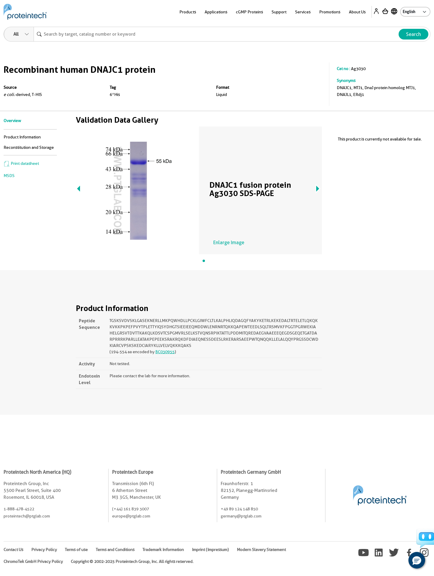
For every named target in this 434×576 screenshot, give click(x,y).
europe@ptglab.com (131, 516)
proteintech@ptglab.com (27, 516)
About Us (357, 12)
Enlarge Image (228, 242)
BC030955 (165, 351)
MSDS (9, 175)
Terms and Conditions (115, 549)
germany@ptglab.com (241, 516)
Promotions (329, 12)
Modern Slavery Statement (261, 549)
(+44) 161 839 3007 (130, 508)
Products (187, 12)
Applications (216, 12)
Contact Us (13, 549)
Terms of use (76, 549)
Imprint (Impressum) (210, 549)
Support (279, 12)
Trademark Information (163, 549)
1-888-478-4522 (19, 508)
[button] (416, 560)
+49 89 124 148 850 (239, 508)
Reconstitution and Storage (29, 147)
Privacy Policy (44, 549)
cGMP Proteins (249, 12)
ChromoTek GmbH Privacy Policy (33, 561)
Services (303, 12)
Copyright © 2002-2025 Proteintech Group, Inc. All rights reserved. (132, 561)
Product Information (22, 137)
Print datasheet (21, 163)
